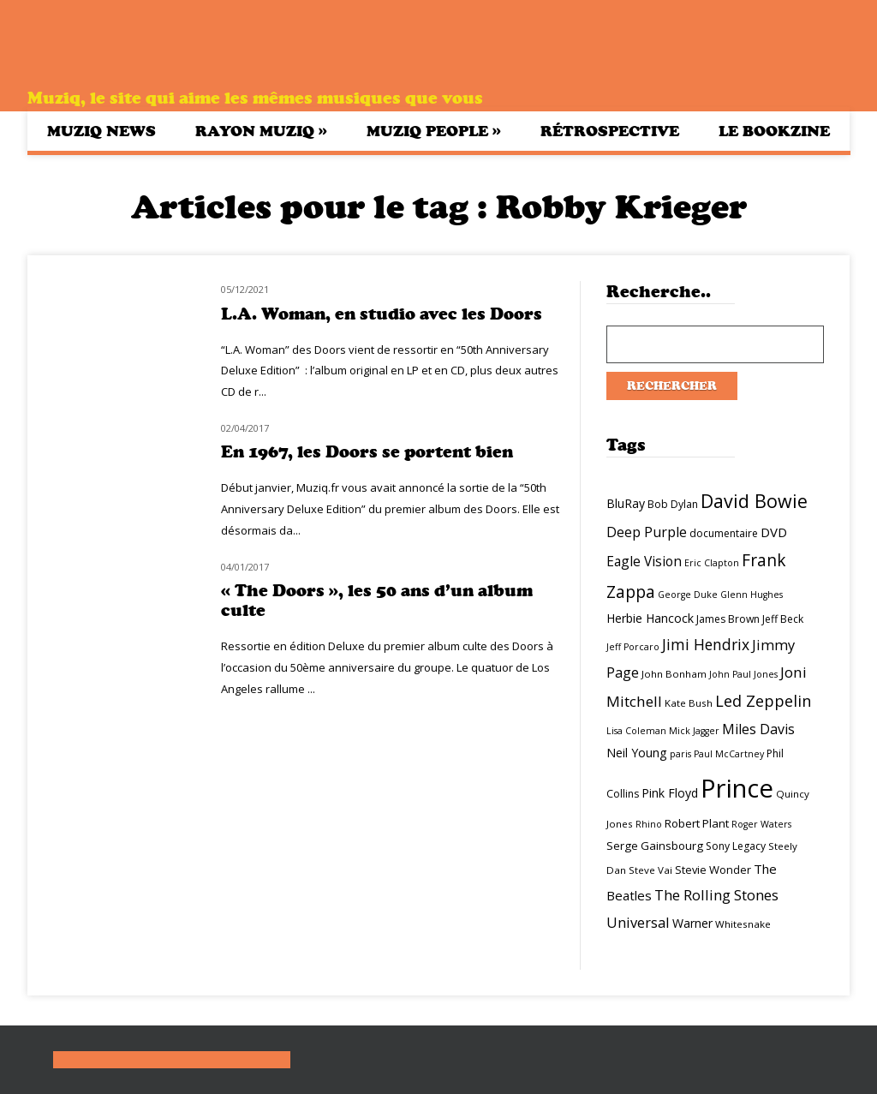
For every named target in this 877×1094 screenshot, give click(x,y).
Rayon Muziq (261, 130)
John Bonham (674, 673)
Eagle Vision (644, 561)
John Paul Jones (743, 674)
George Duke (688, 595)
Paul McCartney (729, 754)
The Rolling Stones (716, 895)
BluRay (625, 503)
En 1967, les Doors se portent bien (367, 452)
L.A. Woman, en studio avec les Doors (381, 314)
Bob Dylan (672, 504)
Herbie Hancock (650, 618)
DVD (774, 532)
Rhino (648, 824)
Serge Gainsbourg (654, 845)
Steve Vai (650, 870)
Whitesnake (743, 924)
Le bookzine (774, 131)
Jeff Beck (782, 619)
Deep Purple (646, 532)
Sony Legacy (736, 846)
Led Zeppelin (763, 700)
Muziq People (434, 130)
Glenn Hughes (751, 595)
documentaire (723, 533)
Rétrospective (609, 131)
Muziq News (101, 131)
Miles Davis (758, 729)
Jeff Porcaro (632, 647)
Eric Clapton (711, 563)
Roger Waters (761, 824)
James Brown (728, 619)
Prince (737, 788)
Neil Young (636, 752)
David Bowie (754, 500)
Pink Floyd (669, 793)
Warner (692, 923)
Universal (638, 922)
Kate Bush (689, 702)
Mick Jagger (694, 731)
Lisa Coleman (636, 731)
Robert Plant (697, 823)
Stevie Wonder (713, 869)
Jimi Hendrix (705, 644)
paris (680, 754)
